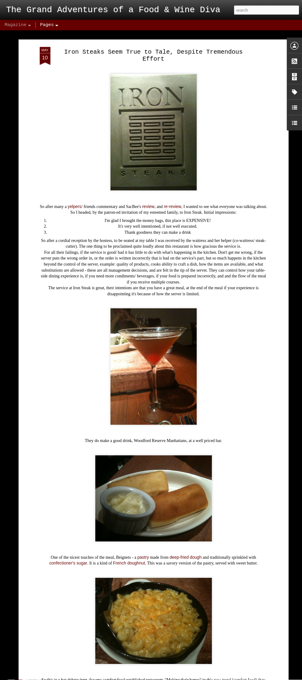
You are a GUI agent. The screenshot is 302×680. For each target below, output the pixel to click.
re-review (173, 177)
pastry (143, 528)
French (119, 534)
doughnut (136, 534)
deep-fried (179, 528)
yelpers (74, 177)
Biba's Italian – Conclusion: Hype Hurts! (83, 673)
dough (196, 528)
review (148, 177)
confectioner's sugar (68, 534)
